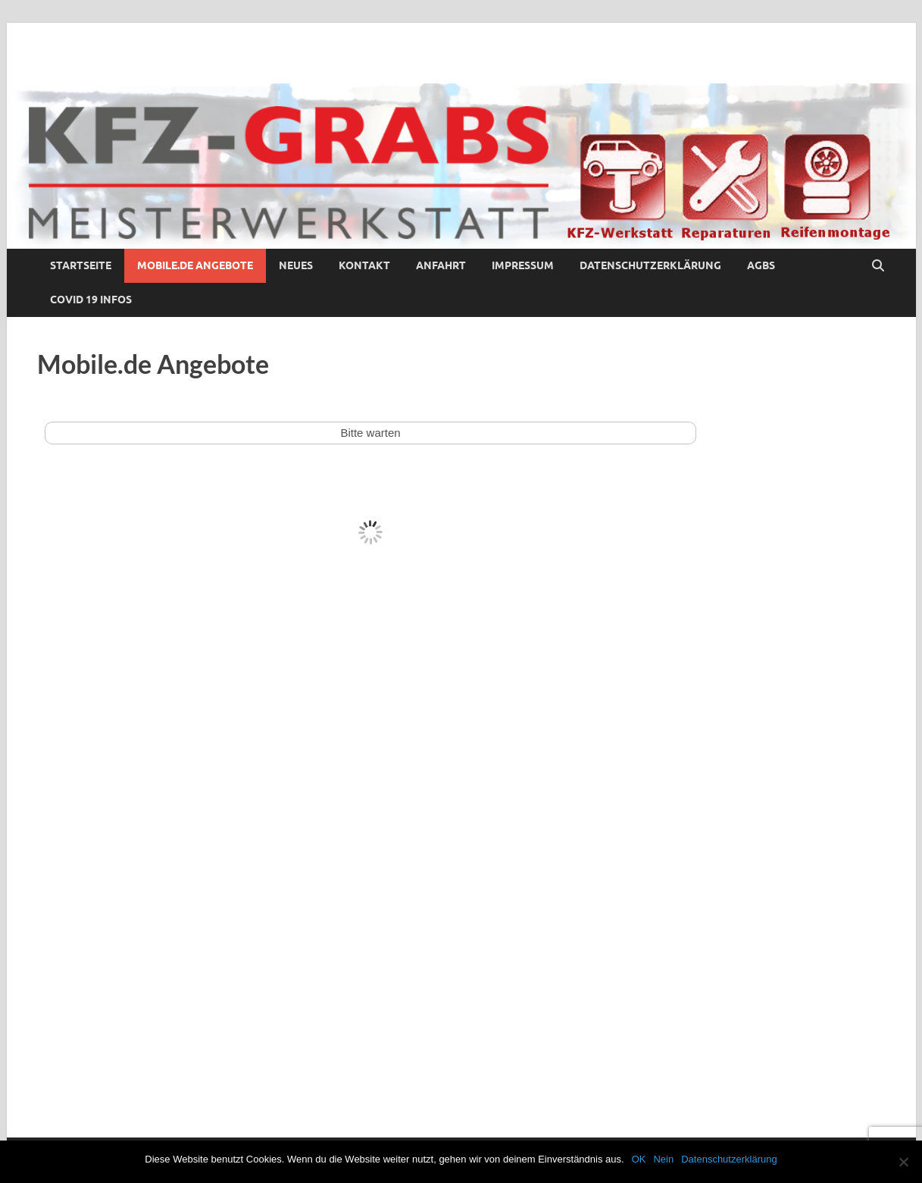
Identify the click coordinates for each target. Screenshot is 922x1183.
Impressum (523, 265)
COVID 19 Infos (91, 299)
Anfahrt (441, 265)
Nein (663, 1159)
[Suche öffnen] (878, 266)
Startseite (80, 265)
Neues (296, 265)
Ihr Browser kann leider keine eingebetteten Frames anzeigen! (370, 728)
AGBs (761, 265)
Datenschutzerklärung (650, 265)
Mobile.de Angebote (195, 265)
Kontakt (364, 265)
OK (639, 1159)
